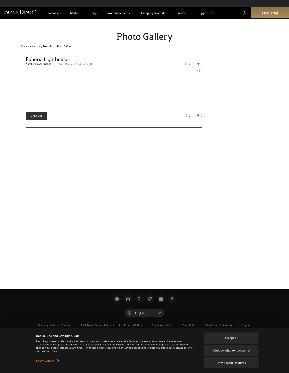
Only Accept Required (231, 362)
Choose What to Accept (231, 350)
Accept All (231, 338)
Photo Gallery (64, 46)
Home (24, 46)
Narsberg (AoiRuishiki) (39, 63)
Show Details (45, 360)
